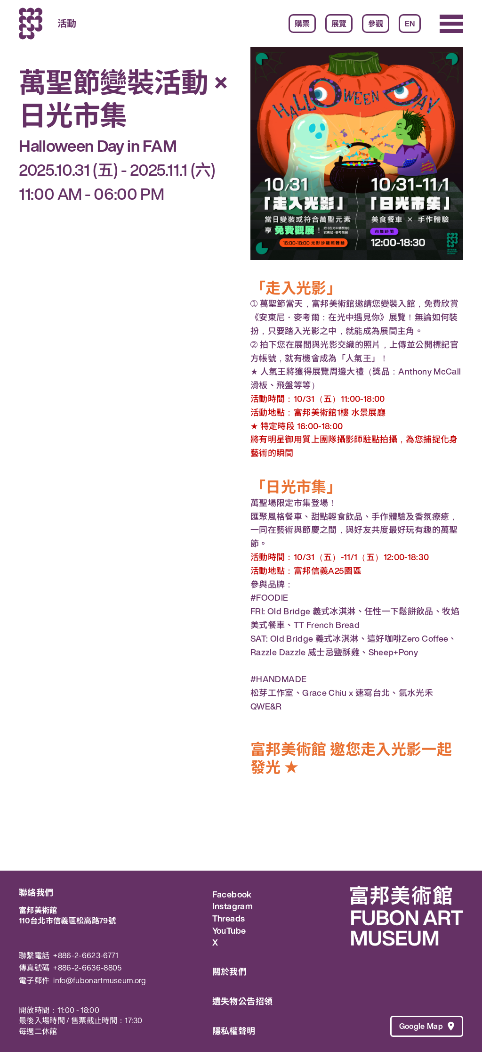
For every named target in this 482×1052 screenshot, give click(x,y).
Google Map (426, 1026)
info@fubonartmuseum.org (99, 980)
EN (410, 23)
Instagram (232, 906)
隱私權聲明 (234, 1031)
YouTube (229, 931)
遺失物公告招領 (242, 1001)
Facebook (232, 894)
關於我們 (229, 971)
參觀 (375, 23)
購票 (302, 23)
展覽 (338, 23)
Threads (228, 918)
